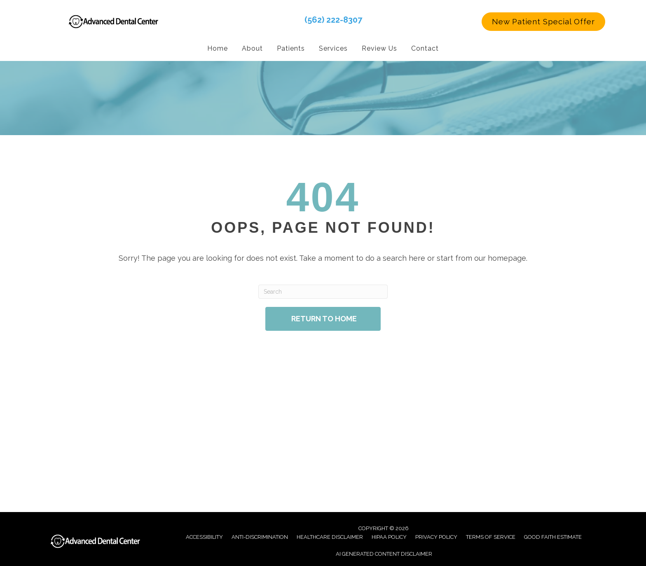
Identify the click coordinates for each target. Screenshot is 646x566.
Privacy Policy (436, 536)
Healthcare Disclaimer (330, 536)
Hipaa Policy (389, 536)
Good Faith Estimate (553, 536)
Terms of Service (490, 536)
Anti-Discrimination (260, 536)
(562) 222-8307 (333, 19)
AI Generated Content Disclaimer (384, 553)
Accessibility (204, 536)
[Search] (322, 291)
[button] (543, 21)
